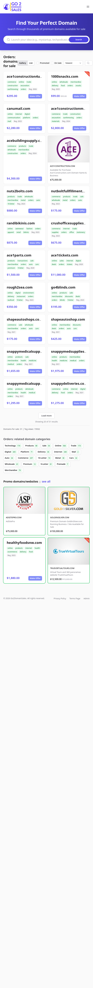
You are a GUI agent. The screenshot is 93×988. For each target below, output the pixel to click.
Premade (63, 464)
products (22, 146)
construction (13, 85)
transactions (23, 261)
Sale (46, 445)
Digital (11, 452)
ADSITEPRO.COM (13, 517)
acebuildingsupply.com (26, 140)
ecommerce (12, 552)
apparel (11, 232)
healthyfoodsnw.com (24, 542)
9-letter (21, 268)
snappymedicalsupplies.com (30, 351)
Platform (27, 452)
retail (19, 232)
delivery (55, 85)
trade (29, 82)
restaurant (21, 296)
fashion (29, 228)
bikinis (26, 232)
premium (11, 268)
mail (9, 121)
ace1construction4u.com (27, 76)
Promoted (44, 63)
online (21, 82)
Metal (60, 458)
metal (23, 200)
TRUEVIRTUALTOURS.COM (62, 568)
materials (55, 121)
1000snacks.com (64, 76)
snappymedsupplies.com (71, 351)
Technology (13, 445)
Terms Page (74, 598)
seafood (11, 300)
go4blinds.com (63, 287)
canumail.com (18, 108)
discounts (69, 296)
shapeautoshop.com (68, 319)
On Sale (58, 63)
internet (18, 114)
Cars (73, 458)
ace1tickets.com (64, 255)
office (71, 232)
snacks (78, 85)
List (31, 63)
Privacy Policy (60, 598)
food (63, 85)
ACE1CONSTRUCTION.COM (62, 166)
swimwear (19, 228)
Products (31, 445)
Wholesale (12, 464)
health (23, 360)
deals (54, 264)
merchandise (76, 82)
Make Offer (35, 96)
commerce (12, 82)
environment (28, 293)
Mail (76, 452)
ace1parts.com (19, 255)
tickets (69, 264)
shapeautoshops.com (24, 319)
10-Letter (44, 458)
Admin (87, 598)
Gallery (22, 63)
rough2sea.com (20, 287)
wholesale (64, 82)
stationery (81, 232)
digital (27, 114)
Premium (30, 464)
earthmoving (13, 89)
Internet (61, 452)
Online (61, 445)
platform (26, 117)
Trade (76, 445)
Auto (9, 458)
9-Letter (47, 464)
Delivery (44, 452)
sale (81, 196)
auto (38, 200)
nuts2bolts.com (20, 191)
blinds (62, 300)
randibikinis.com (21, 223)
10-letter (11, 204)
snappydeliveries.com (69, 383)
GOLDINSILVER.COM (59, 517)
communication (14, 117)
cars (37, 264)
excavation (25, 85)
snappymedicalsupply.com (29, 383)
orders (23, 89)
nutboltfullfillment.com (70, 191)
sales (62, 261)
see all (46, 481)
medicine (32, 360)
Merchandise (13, 470)
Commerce (26, 458)
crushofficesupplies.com (71, 223)
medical (11, 364)
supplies (55, 232)
